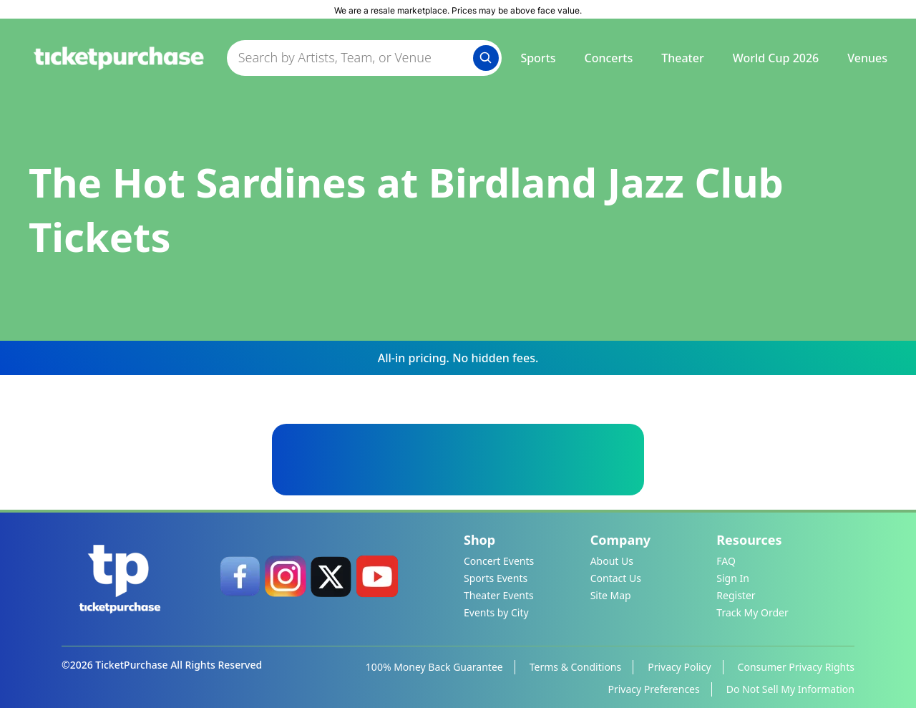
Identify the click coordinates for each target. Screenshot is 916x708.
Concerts (609, 58)
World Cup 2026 (776, 58)
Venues (867, 58)
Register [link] (735, 595)
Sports (537, 58)
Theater (682, 58)
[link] (240, 576)
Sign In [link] (732, 578)
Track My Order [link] (752, 612)
